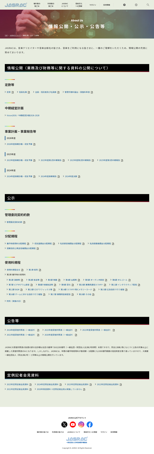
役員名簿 (23, 92)
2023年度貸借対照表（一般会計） (59, 329)
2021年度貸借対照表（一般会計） (21, 334)
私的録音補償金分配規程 (70, 243)
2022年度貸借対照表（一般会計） (97, 329)
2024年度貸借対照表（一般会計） (21, 329)
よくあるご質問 (124, 5)
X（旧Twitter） (64, 424)
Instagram (81, 424)
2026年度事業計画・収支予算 (19, 144)
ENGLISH (136, 5)
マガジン (103, 432)
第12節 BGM (14, 289)
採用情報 (114, 432)
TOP (6, 35)
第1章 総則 (33, 269)
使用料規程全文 (13, 269)
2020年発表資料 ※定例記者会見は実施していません (59, 389)
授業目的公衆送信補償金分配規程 (21, 248)
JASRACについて (15, 35)
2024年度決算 (71, 176)
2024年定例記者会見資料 (47, 384)
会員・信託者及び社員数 (45, 92)
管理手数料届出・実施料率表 (77, 92)
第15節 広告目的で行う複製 (112, 289)
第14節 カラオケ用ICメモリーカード (76, 289)
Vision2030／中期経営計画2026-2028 (23, 115)
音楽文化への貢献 (90, 432)
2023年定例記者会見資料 (78, 384)
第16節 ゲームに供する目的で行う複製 (25, 294)
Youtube (73, 424)
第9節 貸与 (66, 284)
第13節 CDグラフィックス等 (40, 289)
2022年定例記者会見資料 (108, 384)
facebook (90, 424)
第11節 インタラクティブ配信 (124, 284)
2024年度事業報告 (49, 176)
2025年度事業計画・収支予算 (19, 160)
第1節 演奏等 (14, 279)
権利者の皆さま (43, 432)
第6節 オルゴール (119, 279)
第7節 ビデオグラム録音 (19, 284)
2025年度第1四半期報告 (51, 160)
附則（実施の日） (14, 301)
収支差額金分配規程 (43, 243)
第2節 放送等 (33, 279)
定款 (9, 92)
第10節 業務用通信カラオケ (91, 284)
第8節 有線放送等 (45, 284)
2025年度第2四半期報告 (80, 160)
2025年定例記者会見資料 (17, 384)
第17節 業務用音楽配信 (61, 294)
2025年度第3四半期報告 (109, 160)
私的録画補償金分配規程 (100, 243)
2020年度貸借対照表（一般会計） (59, 334)
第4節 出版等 (71, 279)
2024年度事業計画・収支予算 (19, 176)
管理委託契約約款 (14, 222)
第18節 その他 (85, 294)
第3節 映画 (52, 279)
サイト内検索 (148, 5)
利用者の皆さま (58, 432)
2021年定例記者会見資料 (17, 389)
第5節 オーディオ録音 (94, 279)
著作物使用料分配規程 (16, 243)
